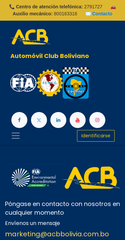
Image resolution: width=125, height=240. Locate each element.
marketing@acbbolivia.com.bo (57, 234)
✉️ (99, 13)
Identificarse (95, 135)
